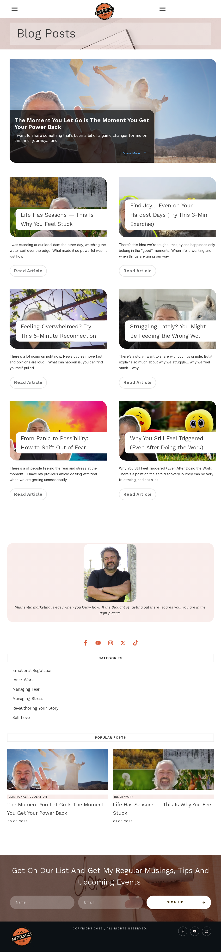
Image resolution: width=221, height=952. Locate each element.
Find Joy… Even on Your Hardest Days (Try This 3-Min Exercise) (168, 214)
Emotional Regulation (32, 670)
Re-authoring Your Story (35, 708)
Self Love (21, 717)
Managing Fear (26, 689)
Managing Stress (27, 698)
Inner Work (23, 679)
